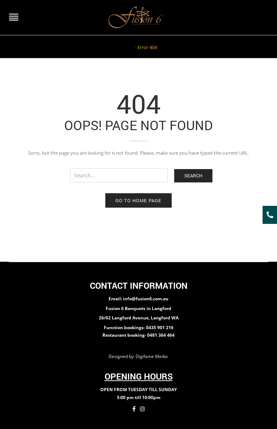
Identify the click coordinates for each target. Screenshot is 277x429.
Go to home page (138, 200)
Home (126, 47)
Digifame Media (152, 356)
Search (193, 175)
